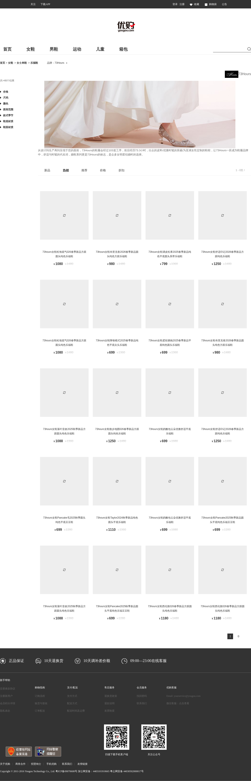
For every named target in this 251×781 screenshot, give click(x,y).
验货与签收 (41, 703)
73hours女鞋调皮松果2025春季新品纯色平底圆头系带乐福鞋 (169, 254)
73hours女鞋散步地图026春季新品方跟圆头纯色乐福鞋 (117, 431)
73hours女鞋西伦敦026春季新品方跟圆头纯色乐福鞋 (170, 608)
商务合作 (20, 763)
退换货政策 (110, 696)
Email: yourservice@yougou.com (183, 696)
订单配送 (40, 710)
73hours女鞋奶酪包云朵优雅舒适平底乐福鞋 (170, 431)
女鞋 (30, 49)
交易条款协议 (7, 688)
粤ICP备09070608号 (66, 771)
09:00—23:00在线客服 (148, 661)
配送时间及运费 (76, 710)
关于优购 (5, 763)
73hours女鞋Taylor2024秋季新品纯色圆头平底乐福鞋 (117, 520)
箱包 (123, 49)
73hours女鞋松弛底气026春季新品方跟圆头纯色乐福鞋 (64, 254)
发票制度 (109, 710)
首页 (7, 49)
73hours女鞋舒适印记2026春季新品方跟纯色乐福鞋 (222, 254)
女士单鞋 (22, 62)
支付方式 (72, 696)
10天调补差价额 (97, 661)
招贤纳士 (36, 763)
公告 (224, 4)
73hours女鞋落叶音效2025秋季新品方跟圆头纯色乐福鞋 (64, 431)
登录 (175, 4)
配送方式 (72, 703)
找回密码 (142, 696)
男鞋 (54, 49)
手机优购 (51, 763)
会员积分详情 (7, 703)
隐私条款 (5, 710)
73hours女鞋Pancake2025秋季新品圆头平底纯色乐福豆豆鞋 (222, 520)
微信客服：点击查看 (177, 703)
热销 (66, 170)
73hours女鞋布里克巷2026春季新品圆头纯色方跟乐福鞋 (117, 254)
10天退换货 (53, 661)
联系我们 (142, 703)
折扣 (121, 170)
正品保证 (16, 661)
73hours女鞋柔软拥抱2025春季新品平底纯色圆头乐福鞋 (169, 343)
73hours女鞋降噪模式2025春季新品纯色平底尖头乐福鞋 (117, 343)
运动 (77, 49)
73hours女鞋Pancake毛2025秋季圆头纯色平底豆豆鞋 (64, 520)
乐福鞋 (34, 62)
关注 (33, 4)
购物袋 (211, 4)
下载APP (45, 4)
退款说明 (109, 703)
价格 (103, 170)
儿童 (100, 49)
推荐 (84, 170)
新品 (47, 170)
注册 (182, 4)
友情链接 (82, 763)
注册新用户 (6, 696)
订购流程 (40, 696)
